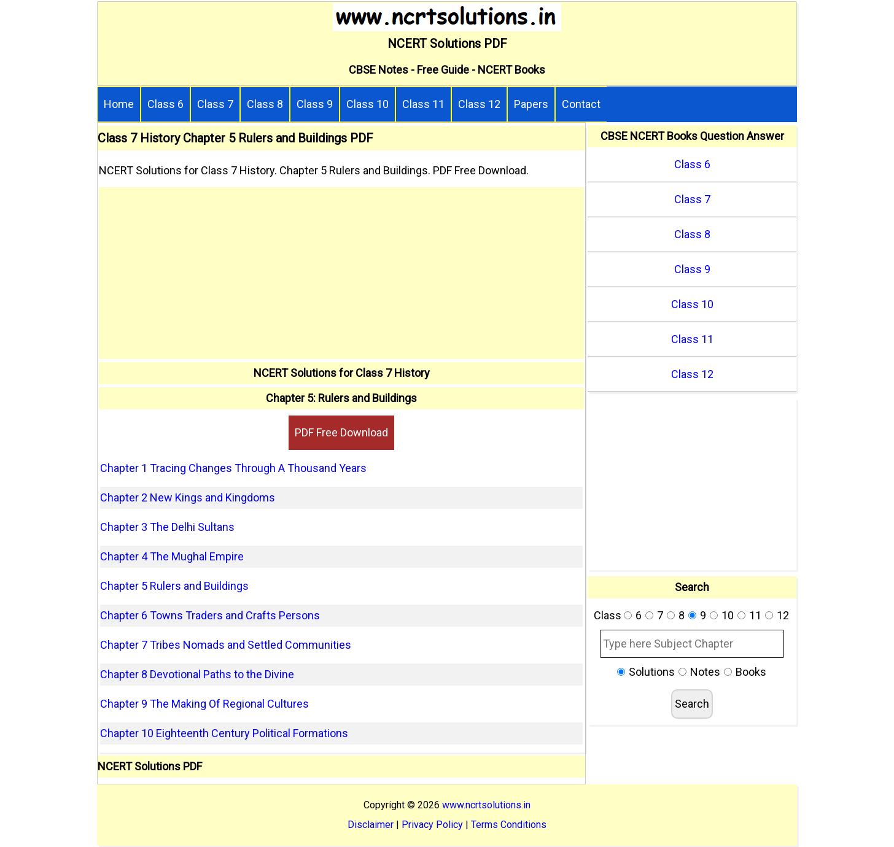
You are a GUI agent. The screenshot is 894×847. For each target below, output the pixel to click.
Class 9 (315, 104)
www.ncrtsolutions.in (486, 805)
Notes (705, 671)
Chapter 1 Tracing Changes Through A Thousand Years (233, 468)
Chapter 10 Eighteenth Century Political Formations (224, 733)
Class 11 (423, 104)
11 (755, 615)
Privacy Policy (432, 824)
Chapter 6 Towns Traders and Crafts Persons (210, 615)
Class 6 (165, 104)
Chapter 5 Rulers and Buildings (174, 585)
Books (751, 671)
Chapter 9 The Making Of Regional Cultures (204, 703)
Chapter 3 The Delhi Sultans (167, 526)
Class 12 (479, 104)
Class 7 (215, 104)
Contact (581, 104)
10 (727, 615)
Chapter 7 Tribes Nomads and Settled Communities (225, 644)
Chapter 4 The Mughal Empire (172, 556)
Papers (531, 104)
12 (783, 615)
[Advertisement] (341, 273)
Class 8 (265, 104)
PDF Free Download (341, 432)
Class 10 (367, 104)
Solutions (652, 671)
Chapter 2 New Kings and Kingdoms (187, 497)
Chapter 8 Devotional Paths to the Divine (197, 674)
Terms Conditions (508, 824)
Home (119, 104)
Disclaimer (371, 824)
